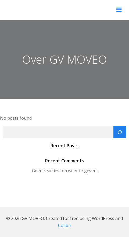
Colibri (64, 225)
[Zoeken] (119, 132)
